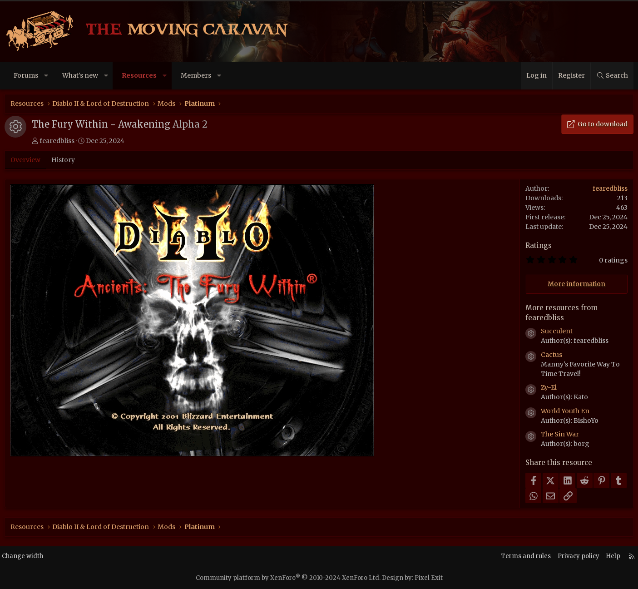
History (64, 160)
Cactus (550, 355)
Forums (27, 75)
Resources (140, 75)
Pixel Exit (429, 578)
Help (604, 556)
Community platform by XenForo (288, 578)
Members (197, 75)
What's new (81, 75)
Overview (27, 160)
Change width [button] (32, 556)
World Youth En (564, 411)
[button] (47, 75)
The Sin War (559, 434)
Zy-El (548, 387)
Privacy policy (568, 556)
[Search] (611, 75)
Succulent (556, 331)
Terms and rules (513, 556)
